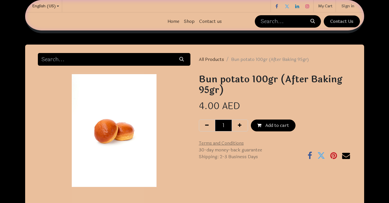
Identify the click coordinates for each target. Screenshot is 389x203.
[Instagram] (307, 6)
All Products (211, 59)
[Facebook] (276, 6)
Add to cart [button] (273, 125)
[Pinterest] (333, 156)
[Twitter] (287, 6)
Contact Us (341, 21)
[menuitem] (173, 21)
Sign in (348, 6)
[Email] (346, 156)
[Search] (312, 21)
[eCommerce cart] (325, 6)
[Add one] (240, 125)
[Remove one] (207, 125)
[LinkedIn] (297, 6)
